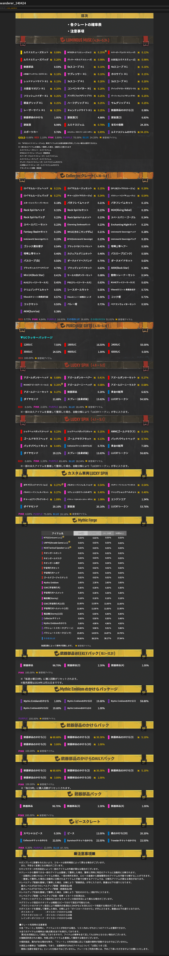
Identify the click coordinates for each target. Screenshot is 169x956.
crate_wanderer (12, 8)
